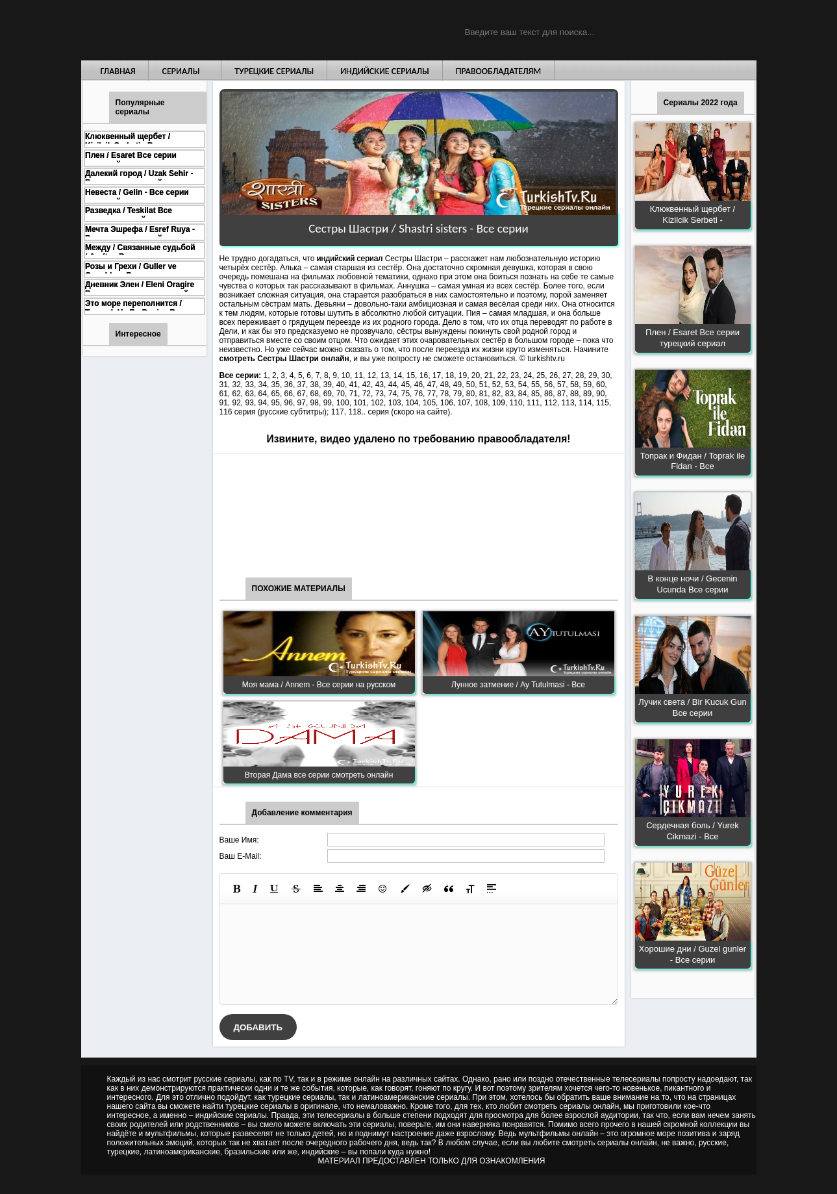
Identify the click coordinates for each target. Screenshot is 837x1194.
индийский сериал (349, 258)
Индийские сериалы (384, 71)
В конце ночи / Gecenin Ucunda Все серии (692, 584)
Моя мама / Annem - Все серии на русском (319, 684)
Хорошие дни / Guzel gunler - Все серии (692, 954)
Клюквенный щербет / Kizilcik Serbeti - (692, 214)
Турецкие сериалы (274, 71)
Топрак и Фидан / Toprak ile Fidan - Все (692, 461)
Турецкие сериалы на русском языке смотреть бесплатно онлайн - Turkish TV (200, 30)
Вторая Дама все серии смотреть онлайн (319, 775)
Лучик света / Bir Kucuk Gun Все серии (692, 707)
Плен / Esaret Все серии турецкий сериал (692, 337)
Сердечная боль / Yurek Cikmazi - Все (692, 830)
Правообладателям (499, 71)
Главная (118, 71)
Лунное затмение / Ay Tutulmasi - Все (518, 684)
